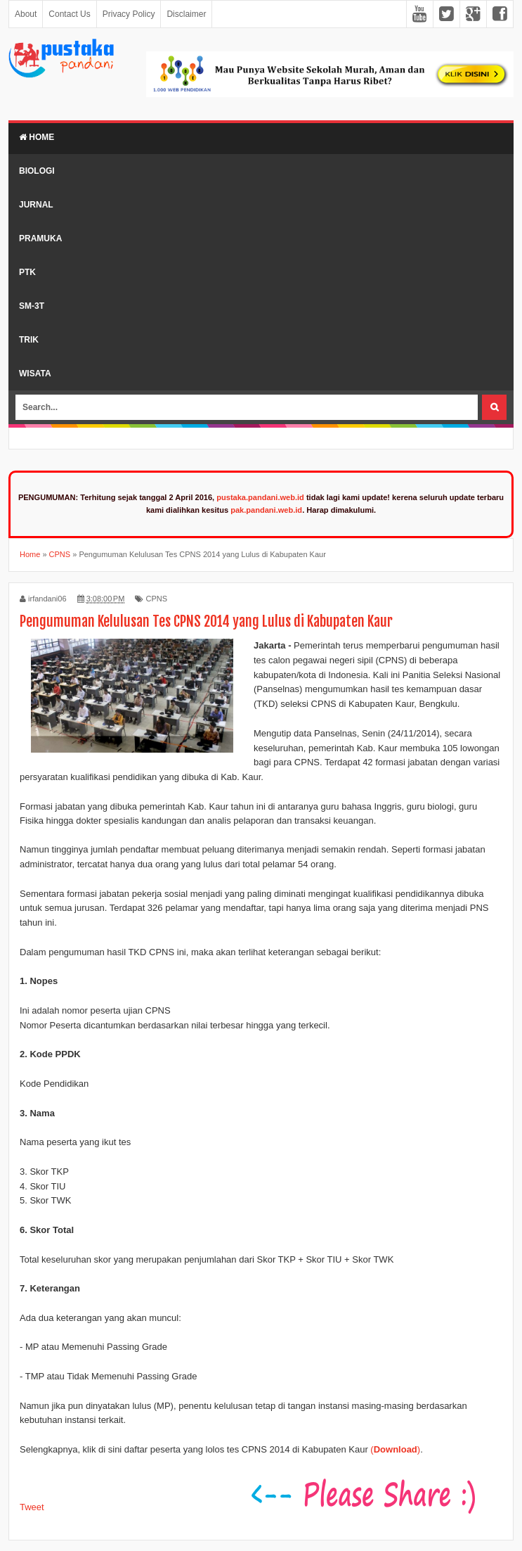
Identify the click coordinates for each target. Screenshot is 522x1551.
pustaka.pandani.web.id (260, 497)
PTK (27, 272)
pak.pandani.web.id (266, 510)
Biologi (37, 171)
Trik (29, 340)
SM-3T (31, 306)
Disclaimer (186, 14)
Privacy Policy (129, 14)
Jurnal (36, 205)
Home (36, 137)
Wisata (35, 373)
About (26, 14)
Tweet (32, 1507)
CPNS (156, 598)
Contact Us (69, 14)
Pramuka (40, 238)
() (395, 1449)
